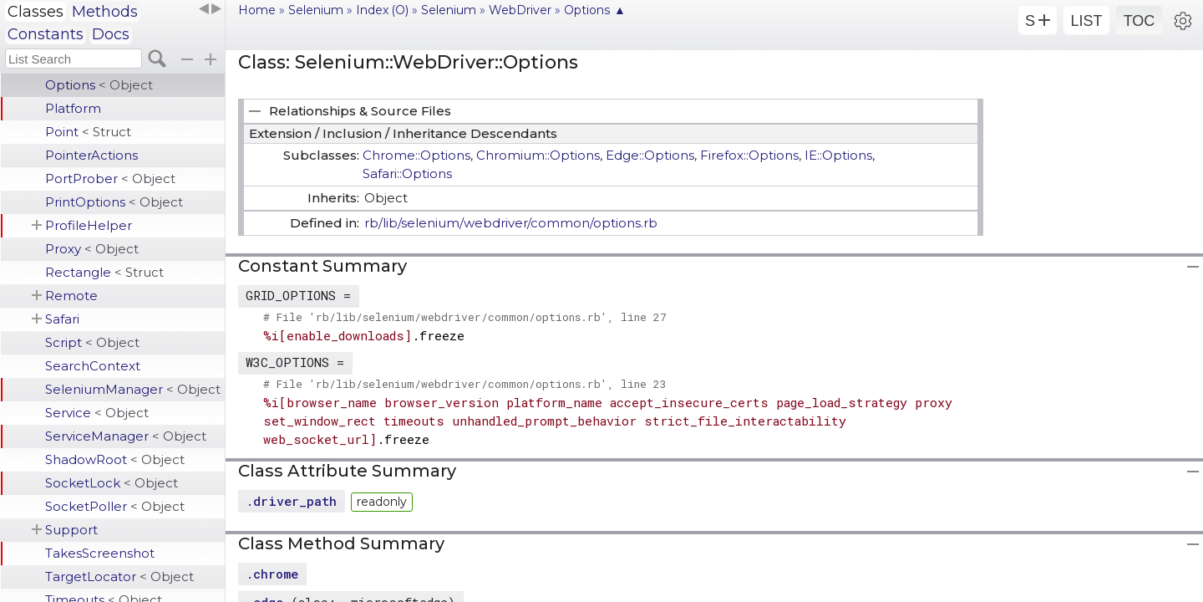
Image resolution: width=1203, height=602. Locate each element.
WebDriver (520, 10)
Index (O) (382, 10)
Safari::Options (407, 173)
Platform (73, 108)
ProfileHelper (88, 225)
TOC (1139, 21)
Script (92, 342)
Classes (35, 12)
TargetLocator (119, 576)
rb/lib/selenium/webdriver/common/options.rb (510, 223)
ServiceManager (125, 436)
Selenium (315, 10)
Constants (46, 34)
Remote (71, 296)
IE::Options (838, 155)
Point (88, 132)
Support (71, 530)
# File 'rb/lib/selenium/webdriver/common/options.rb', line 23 (465, 383)
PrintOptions (114, 202)
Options (99, 85)
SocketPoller (115, 506)
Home (257, 10)
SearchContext (92, 366)
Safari (62, 319)
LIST (1086, 21)
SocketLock (111, 483)
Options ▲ (595, 10)
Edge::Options (650, 155)
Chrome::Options (416, 155)
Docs (110, 34)
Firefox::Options (749, 155)
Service (97, 413)
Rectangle (104, 272)
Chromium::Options (538, 155)
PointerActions (91, 155)
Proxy (92, 249)
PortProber (110, 178)
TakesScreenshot (100, 553)
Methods (105, 12)
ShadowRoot (115, 459)
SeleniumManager (133, 389)
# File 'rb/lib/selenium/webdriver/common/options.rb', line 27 (465, 316)
